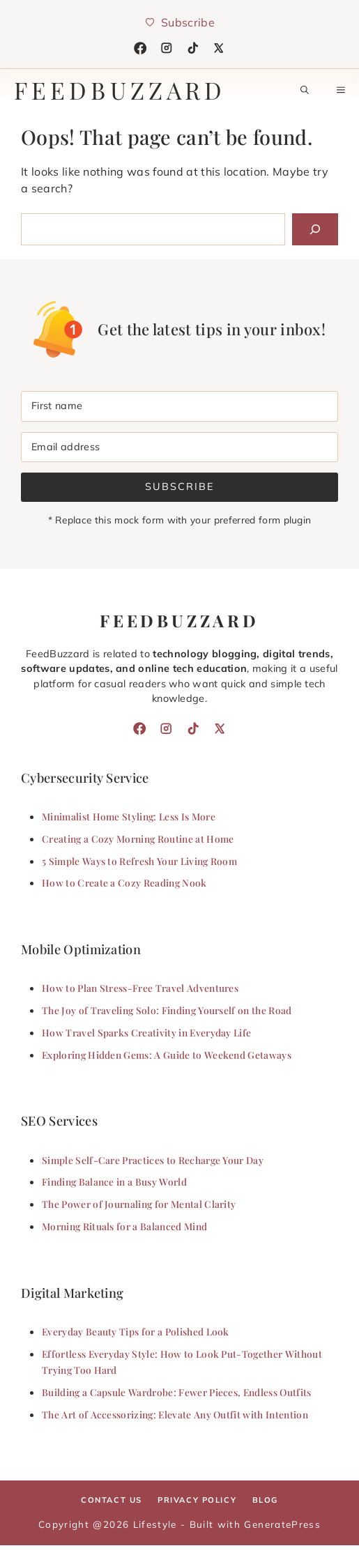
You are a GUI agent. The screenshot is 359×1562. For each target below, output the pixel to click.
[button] (305, 90)
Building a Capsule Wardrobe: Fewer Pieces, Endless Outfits (177, 1392)
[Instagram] (166, 48)
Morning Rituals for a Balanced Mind (124, 1226)
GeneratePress (282, 1524)
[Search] (315, 229)
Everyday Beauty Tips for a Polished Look (135, 1331)
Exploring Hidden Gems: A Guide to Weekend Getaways (166, 1054)
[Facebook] (140, 48)
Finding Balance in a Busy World (114, 1181)
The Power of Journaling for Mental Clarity (139, 1203)
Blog (265, 1500)
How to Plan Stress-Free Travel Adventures (140, 987)
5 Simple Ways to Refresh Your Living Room (139, 861)
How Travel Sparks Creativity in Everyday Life (146, 1032)
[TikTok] (193, 48)
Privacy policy (197, 1500)
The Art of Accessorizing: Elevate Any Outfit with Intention (175, 1414)
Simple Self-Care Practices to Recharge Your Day (152, 1160)
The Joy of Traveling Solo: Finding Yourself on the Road (167, 1010)
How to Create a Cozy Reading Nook (124, 882)
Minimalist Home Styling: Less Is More (128, 816)
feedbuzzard (120, 90)
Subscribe (179, 486)
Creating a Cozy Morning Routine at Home (138, 838)
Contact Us (111, 1500)
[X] (219, 48)
